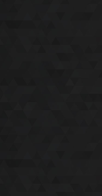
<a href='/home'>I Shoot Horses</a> (51, 98)
